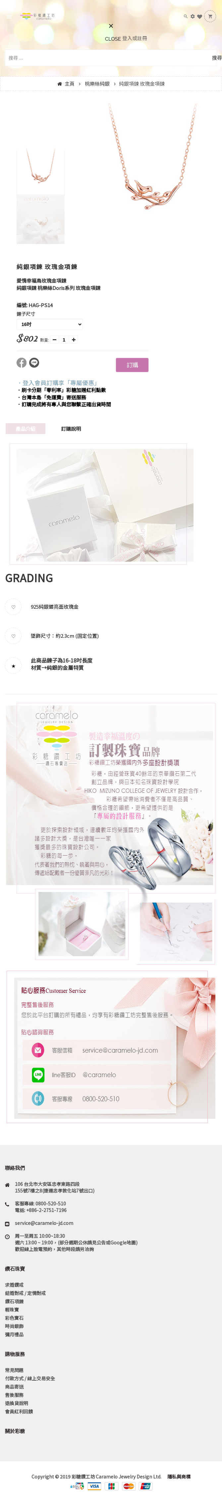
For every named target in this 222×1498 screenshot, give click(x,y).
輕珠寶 (12, 1309)
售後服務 (14, 1395)
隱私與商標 (178, 1476)
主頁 (70, 83)
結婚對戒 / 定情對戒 (25, 1293)
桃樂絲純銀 (97, 83)
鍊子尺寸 (26, 313)
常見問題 (14, 1370)
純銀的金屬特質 (65, 667)
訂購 (132, 364)
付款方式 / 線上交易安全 (30, 1378)
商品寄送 (14, 1386)
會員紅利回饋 (19, 1411)
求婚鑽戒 (14, 1284)
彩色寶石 (14, 1318)
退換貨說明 (16, 1403)
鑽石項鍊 (14, 1301)
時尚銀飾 (14, 1326)
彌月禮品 (14, 1334)
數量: (44, 340)
